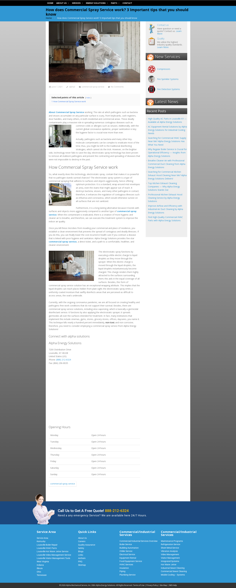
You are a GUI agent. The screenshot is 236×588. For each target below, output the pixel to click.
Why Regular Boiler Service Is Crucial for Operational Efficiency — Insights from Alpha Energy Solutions (167, 152)
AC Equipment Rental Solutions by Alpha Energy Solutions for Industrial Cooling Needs (167, 130)
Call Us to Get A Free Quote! (93, 511)
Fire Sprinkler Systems (168, 79)
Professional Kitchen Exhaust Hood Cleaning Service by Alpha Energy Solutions (165, 198)
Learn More (163, 47)
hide (88, 97)
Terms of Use (138, 585)
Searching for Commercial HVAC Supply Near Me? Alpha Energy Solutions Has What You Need (167, 141)
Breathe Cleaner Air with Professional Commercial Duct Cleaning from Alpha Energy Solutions (166, 164)
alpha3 (72, 86)
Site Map (163, 585)
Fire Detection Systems (168, 89)
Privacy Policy (152, 585)
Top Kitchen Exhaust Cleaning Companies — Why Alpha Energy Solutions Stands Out (164, 186)
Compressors (163, 69)
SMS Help (173, 585)
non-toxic (110, 322)
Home (49, 18)
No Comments (117, 86)
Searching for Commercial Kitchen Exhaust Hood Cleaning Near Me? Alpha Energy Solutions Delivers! (167, 175)
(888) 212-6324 (63, 359)
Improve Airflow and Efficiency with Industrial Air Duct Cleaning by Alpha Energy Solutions (165, 209)
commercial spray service (93, 86)
